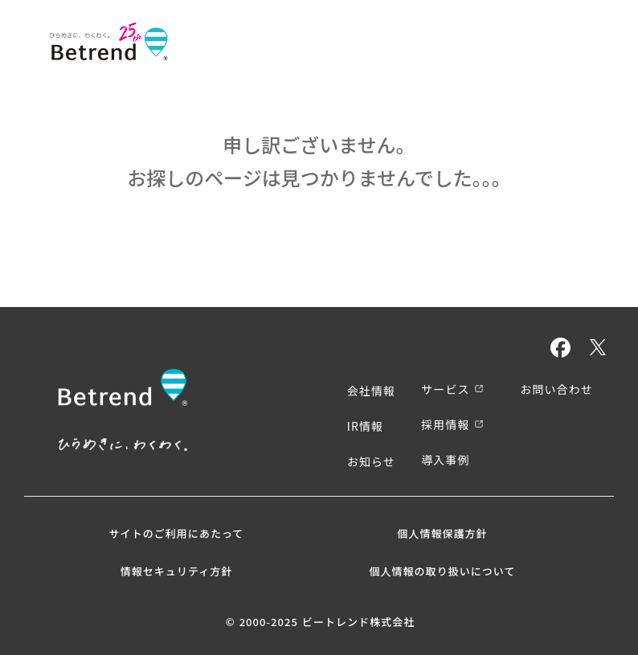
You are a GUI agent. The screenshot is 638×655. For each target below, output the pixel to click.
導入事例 (445, 460)
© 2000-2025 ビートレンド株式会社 (320, 622)
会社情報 (371, 391)
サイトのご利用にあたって (176, 533)
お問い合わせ (556, 389)
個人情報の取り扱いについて (442, 571)
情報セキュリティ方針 (177, 571)
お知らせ (371, 461)
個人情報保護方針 (442, 533)
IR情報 (365, 426)
